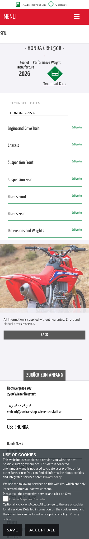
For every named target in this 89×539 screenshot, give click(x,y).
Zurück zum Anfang (44, 375)
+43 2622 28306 (19, 406)
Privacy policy (52, 477)
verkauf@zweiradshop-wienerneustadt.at (34, 412)
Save (12, 529)
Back (44, 335)
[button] (10, 281)
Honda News (15, 444)
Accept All (42, 529)
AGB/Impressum (34, 4)
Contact (61, 4)
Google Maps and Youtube (27, 499)
